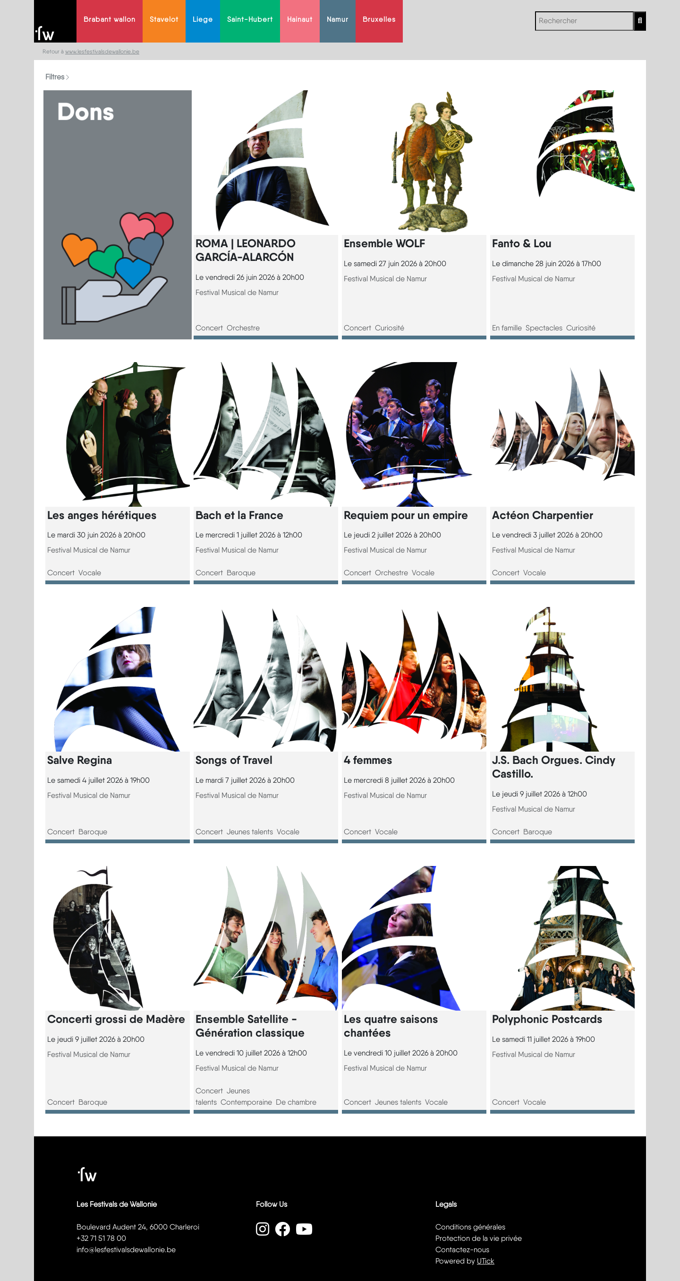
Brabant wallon (110, 19)
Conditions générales (470, 1226)
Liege (203, 19)
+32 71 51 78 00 (101, 1238)
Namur (337, 19)
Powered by (464, 1260)
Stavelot (164, 19)
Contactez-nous (462, 1249)
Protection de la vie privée (478, 1238)
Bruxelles (379, 19)
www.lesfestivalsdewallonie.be (102, 51)
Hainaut (300, 19)
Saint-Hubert (250, 19)
